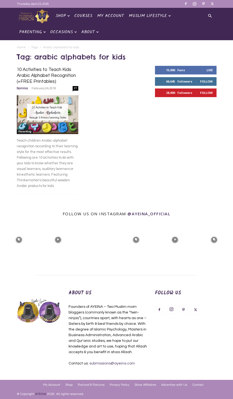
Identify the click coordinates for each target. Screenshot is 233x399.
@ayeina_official (148, 213)
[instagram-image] (19, 239)
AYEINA (40, 394)
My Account (110, 15)
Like (210, 70)
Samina (22, 88)
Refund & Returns (91, 385)
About (90, 32)
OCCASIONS (63, 32)
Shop (63, 15)
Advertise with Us (174, 385)
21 (75, 88)
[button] (210, 16)
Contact (198, 385)
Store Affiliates (145, 385)
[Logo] (35, 16)
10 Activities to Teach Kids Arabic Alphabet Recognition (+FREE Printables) (46, 75)
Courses (83, 15)
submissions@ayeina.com (112, 363)
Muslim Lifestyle (150, 15)
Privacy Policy (119, 385)
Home (21, 47)
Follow (206, 81)
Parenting (32, 32)
